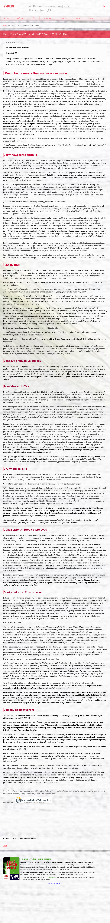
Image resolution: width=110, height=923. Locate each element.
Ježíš (33, 18)
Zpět (5, 846)
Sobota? (63, 18)
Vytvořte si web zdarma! (97, 918)
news (6, 18)
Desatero (47, 18)
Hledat (104, 6)
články (20, 18)
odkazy (91, 18)
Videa (78, 18)
